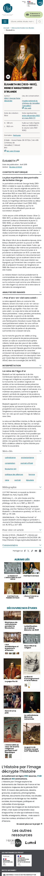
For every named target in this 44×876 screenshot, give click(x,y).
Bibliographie (9, 487)
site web (27, 108)
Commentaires (10, 545)
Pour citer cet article (13, 529)
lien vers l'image (13, 151)
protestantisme (27, 457)
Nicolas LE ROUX (15, 167)
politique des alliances (14, 474)
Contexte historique (15, 172)
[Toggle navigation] (5, 21)
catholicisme (10, 457)
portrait (18, 480)
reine (7, 480)
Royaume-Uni (10, 469)
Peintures (17, 135)
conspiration (10, 463)
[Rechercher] (23, 21)
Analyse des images (13, 292)
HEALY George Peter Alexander (12, 99)
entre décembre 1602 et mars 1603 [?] (31, 116)
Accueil (6, 28)
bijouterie (30, 480)
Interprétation (11, 365)
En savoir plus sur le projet (28, 824)
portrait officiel (27, 463)
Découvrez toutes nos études (23, 28)
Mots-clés (7, 451)
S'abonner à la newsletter (35, 15)
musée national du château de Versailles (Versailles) (31, 103)
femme (32, 474)
